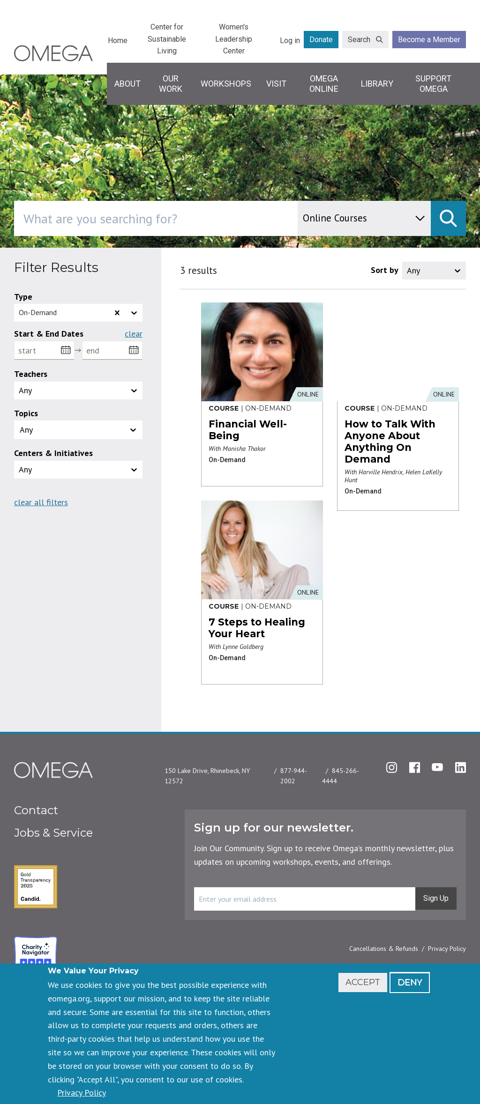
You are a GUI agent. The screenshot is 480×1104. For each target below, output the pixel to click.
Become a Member (429, 39)
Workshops (226, 83)
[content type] (364, 218)
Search (359, 39)
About (127, 83)
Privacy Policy (447, 948)
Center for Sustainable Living (167, 38)
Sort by (384, 270)
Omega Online (323, 84)
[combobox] (195, 218)
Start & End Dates (48, 333)
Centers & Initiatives (53, 453)
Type (23, 296)
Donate (321, 39)
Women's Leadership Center (233, 38)
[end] (112, 350)
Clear (133, 334)
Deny (410, 982)
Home (118, 40)
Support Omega (433, 84)
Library (377, 83)
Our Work (170, 84)
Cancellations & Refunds (383, 948)
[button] (78, 429)
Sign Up (436, 898)
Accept (362, 982)
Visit (276, 83)
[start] (44, 350)
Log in (290, 40)
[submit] (448, 218)
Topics (26, 413)
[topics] (41, 429)
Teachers (30, 373)
